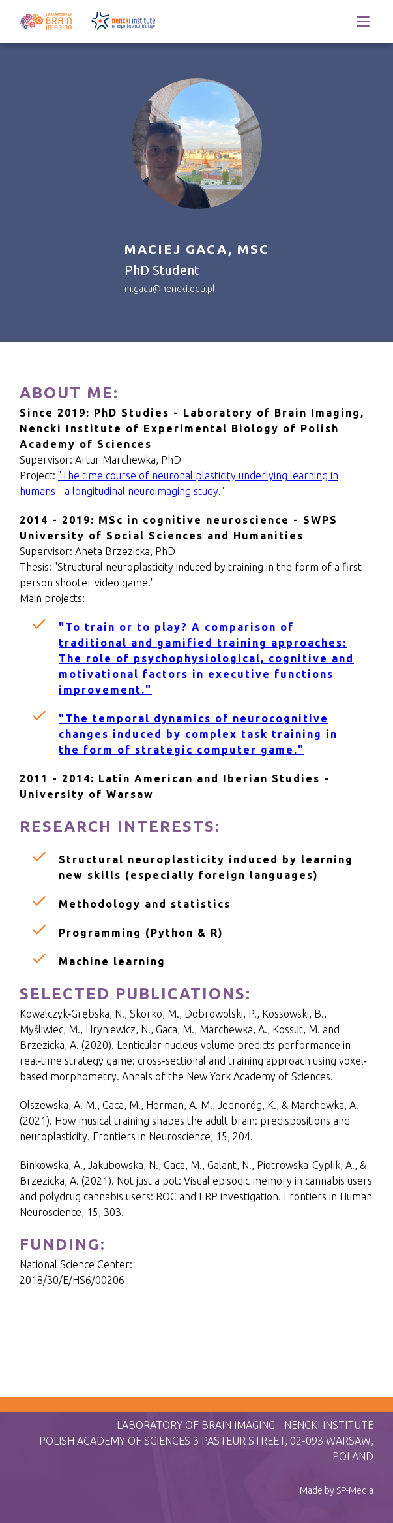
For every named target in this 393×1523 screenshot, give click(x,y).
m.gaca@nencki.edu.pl (169, 288)
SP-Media (354, 1490)
